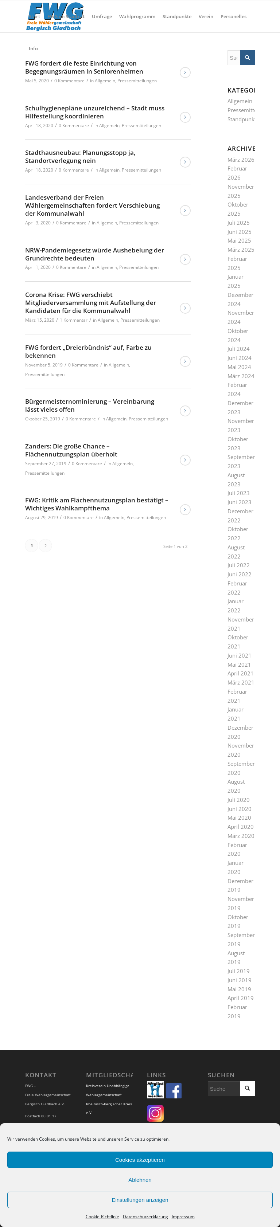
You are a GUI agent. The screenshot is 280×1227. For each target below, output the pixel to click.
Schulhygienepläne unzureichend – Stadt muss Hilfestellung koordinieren (94, 112)
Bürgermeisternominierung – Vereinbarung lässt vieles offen (89, 405)
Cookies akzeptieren (140, 1160)
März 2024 (241, 376)
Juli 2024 (239, 348)
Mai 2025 (239, 240)
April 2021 (241, 673)
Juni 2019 (240, 980)
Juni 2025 (240, 231)
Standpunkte (243, 119)
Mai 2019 (239, 989)
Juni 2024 (240, 357)
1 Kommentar (74, 320)
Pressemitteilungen (137, 81)
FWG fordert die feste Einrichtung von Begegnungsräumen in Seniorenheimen (84, 67)
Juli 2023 (239, 493)
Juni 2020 (240, 808)
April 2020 (241, 826)
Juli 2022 (239, 565)
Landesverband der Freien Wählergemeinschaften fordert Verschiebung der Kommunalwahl (92, 205)
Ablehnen (139, 1180)
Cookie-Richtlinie (102, 1217)
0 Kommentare (69, 81)
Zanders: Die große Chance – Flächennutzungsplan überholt (71, 450)
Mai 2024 (239, 367)
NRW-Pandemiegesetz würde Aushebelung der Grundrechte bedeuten (94, 254)
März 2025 (241, 249)
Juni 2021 (240, 655)
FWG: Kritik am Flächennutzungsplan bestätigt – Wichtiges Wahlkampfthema (96, 504)
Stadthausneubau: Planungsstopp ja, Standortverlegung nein (80, 156)
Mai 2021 (239, 664)
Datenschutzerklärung (145, 1217)
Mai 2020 (239, 817)
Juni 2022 (240, 574)
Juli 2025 (239, 222)
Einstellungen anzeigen (140, 1200)
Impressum (183, 1217)
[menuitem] (34, 16)
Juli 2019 (239, 971)
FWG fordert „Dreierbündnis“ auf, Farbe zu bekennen (88, 351)
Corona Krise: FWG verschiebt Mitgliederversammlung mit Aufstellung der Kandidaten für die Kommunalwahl (90, 302)
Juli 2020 (239, 799)
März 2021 (241, 682)
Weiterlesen (185, 72)
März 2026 (241, 159)
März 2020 (241, 835)
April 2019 (241, 997)
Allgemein (105, 81)
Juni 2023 (240, 502)
